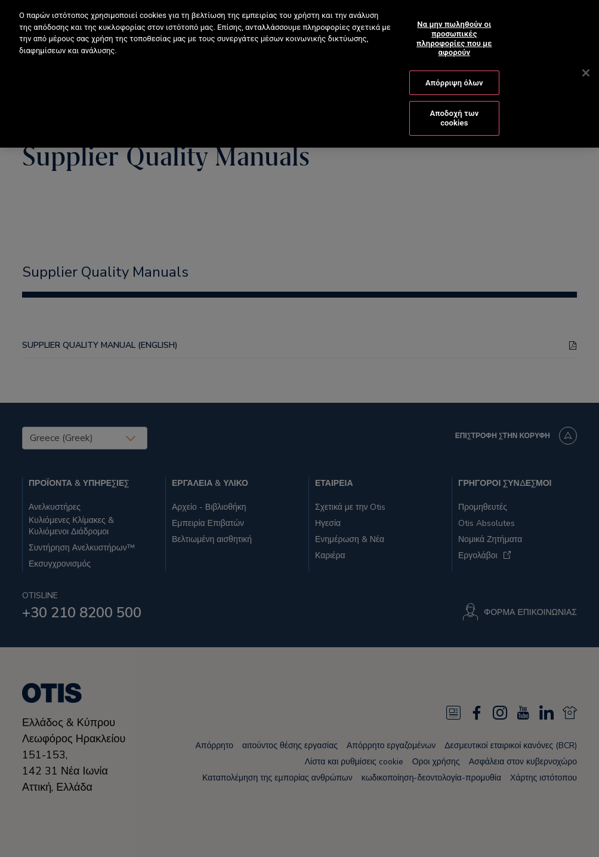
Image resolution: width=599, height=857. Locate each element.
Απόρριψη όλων (454, 72)
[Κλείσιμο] (586, 62)
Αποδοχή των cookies (454, 108)
